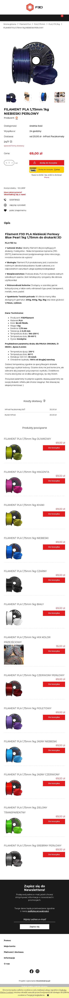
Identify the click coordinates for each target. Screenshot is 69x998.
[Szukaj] (26, 18)
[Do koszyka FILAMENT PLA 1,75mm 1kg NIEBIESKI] (54, 547)
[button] (9, 18)
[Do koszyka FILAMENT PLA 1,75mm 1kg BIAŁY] (54, 613)
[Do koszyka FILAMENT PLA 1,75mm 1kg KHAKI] (54, 514)
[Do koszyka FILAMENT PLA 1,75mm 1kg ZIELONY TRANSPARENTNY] (54, 821)
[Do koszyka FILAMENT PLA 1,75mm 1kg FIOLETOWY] (54, 717)
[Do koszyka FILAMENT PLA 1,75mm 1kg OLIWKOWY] (54, 448)
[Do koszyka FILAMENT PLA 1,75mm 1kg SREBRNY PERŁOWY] (54, 854)
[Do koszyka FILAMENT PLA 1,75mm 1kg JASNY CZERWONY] (54, 783)
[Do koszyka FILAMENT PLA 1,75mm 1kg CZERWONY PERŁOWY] (54, 684)
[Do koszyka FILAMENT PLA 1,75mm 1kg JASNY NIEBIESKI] (54, 750)
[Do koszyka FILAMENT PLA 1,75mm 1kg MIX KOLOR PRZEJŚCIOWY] (54, 651)
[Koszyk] (60, 18)
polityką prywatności (38, 911)
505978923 (14, 200)
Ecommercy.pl (43, 981)
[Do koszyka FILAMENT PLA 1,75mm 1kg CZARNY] (54, 580)
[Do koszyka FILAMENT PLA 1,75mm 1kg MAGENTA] (54, 481)
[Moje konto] (43, 18)
